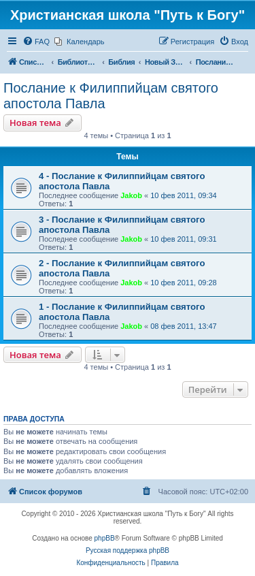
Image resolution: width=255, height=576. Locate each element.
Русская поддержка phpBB (127, 550)
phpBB (105, 538)
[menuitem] (36, 41)
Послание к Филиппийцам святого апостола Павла (110, 95)
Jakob (131, 195)
